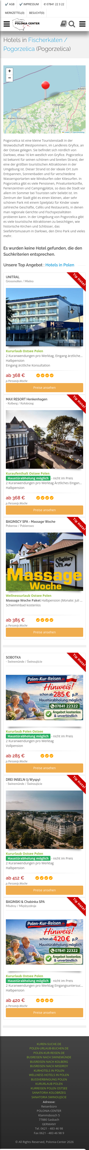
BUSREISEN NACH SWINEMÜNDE (49, 1057)
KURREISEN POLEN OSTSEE (49, 1088)
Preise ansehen (44, 387)
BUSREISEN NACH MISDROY (49, 1066)
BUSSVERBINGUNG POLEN (49, 1079)
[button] (45, 89)
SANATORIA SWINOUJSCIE (49, 1097)
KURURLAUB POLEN (49, 1084)
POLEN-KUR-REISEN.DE (49, 1053)
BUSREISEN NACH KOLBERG (49, 1062)
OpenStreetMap (78, 132)
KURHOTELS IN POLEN (49, 1070)
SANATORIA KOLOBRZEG (49, 1093)
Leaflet (65, 132)
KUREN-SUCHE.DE (49, 1044)
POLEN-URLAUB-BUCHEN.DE (49, 1048)
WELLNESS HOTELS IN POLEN (49, 1075)
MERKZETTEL (14, 13)
